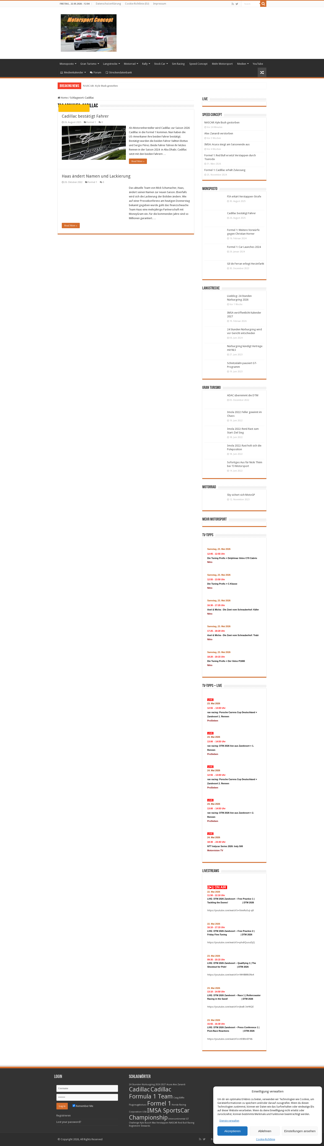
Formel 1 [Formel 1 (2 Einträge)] (159, 1103)
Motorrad (130, 63)
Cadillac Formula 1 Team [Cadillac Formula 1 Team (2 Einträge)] (151, 1093)
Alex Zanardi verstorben (218, 133)
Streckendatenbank (119, 72)
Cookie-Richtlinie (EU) (137, 3)
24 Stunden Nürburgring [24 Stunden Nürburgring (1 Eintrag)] (142, 1084)
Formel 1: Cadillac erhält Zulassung (224, 170)
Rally (145, 63)
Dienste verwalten (229, 1120)
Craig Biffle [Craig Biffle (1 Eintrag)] (178, 1097)
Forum (95, 72)
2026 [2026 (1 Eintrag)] (157, 1084)
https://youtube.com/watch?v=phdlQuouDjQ (231, 942)
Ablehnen (264, 1131)
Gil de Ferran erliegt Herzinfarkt (245, 263)
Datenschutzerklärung (108, 3)
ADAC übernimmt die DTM (242, 395)
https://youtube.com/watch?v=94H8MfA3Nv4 (230, 974)
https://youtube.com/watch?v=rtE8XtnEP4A (230, 1039)
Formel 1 (91, 122)
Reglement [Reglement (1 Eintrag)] (134, 1126)
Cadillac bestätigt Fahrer (85, 116)
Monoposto (67, 63)
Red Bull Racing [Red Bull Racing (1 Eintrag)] (186, 1122)
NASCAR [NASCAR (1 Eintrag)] (173, 1122)
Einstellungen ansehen (300, 1131)
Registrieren (63, 1115)
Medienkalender (71, 72)
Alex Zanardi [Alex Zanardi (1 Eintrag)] (179, 1084)
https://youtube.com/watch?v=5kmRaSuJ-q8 (230, 910)
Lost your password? (68, 1121)
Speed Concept (198, 63)
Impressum (159, 3)
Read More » (137, 161)
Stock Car (159, 63)
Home (63, 97)
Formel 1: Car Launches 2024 (244, 246)
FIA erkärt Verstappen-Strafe (244, 196)
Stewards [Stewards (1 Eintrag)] (145, 1126)
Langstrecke (110, 63)
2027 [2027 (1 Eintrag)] (163, 1084)
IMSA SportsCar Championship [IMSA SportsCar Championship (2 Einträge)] (159, 1114)
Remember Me (83, 1106)
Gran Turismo (88, 63)
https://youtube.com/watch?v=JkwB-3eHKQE (230, 1006)
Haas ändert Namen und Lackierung (96, 176)
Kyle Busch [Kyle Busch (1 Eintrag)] (145, 1122)
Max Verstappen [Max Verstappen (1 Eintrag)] (160, 1122)
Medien (241, 63)
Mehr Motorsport (222, 63)
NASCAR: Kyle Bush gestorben (100, 85)
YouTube (258, 63)
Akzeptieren (232, 1131)
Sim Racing (178, 63)
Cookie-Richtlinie (265, 1139)
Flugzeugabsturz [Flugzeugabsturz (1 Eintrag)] (138, 1104)
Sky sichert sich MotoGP (241, 494)
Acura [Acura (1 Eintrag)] (169, 1084)
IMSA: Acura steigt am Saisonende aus (227, 144)
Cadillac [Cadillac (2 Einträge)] (139, 1089)
